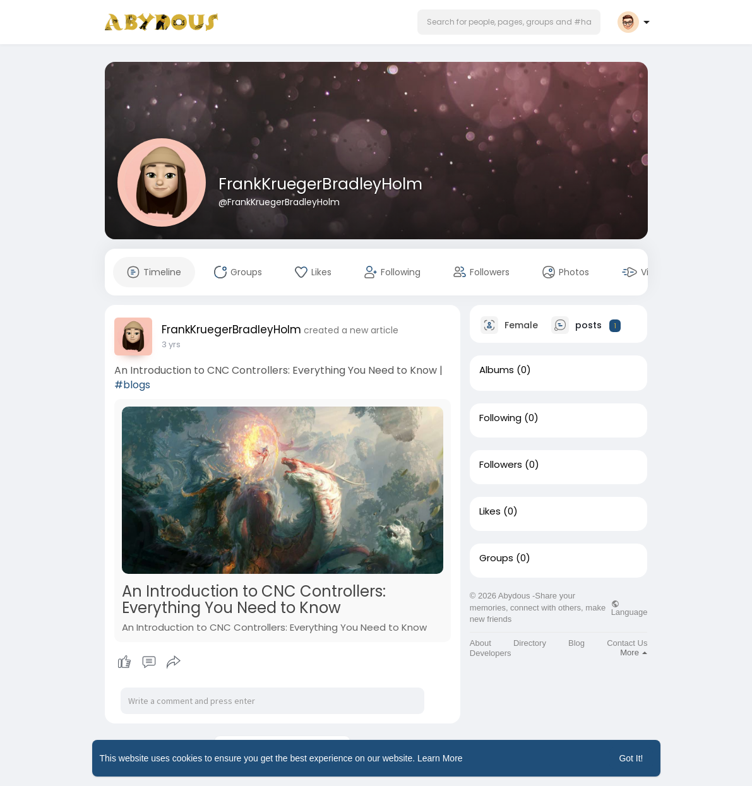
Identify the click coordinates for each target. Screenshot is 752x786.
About (480, 643)
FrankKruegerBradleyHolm (320, 184)
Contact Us (627, 643)
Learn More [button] (440, 758)
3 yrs (171, 344)
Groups (496, 558)
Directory (529, 643)
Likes (490, 511)
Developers (490, 653)
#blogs (132, 385)
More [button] (633, 652)
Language (629, 608)
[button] (508, 22)
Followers (500, 465)
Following (500, 418)
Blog (576, 643)
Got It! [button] (631, 758)
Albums (496, 370)
